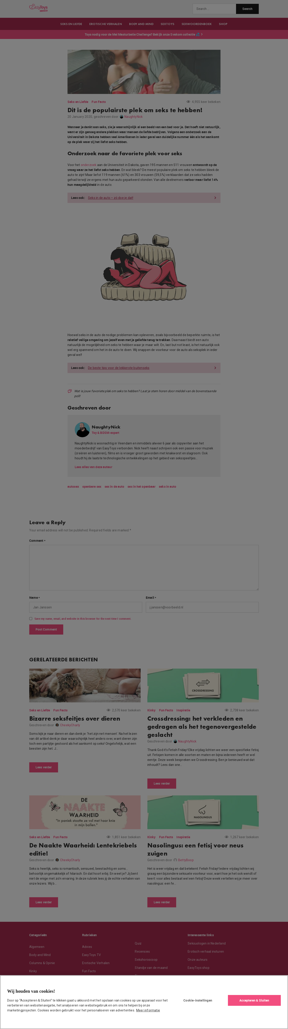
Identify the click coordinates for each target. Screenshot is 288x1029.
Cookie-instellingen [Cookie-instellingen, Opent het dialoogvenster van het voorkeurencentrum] (197, 1000)
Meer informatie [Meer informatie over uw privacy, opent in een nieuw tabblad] (148, 1010)
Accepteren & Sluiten (254, 1000)
